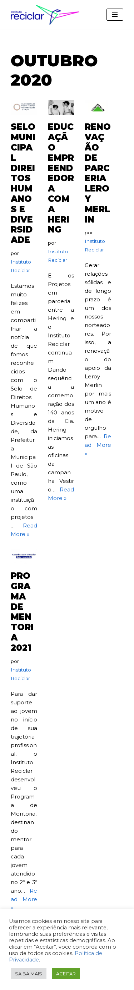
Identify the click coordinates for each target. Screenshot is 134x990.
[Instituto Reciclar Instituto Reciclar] (45, 15)
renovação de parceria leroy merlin (98, 173)
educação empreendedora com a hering (61, 178)
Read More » (98, 445)
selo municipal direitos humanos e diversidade (23, 183)
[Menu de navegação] (114, 15)
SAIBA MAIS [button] (28, 973)
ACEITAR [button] (66, 973)
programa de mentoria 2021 (22, 612)
